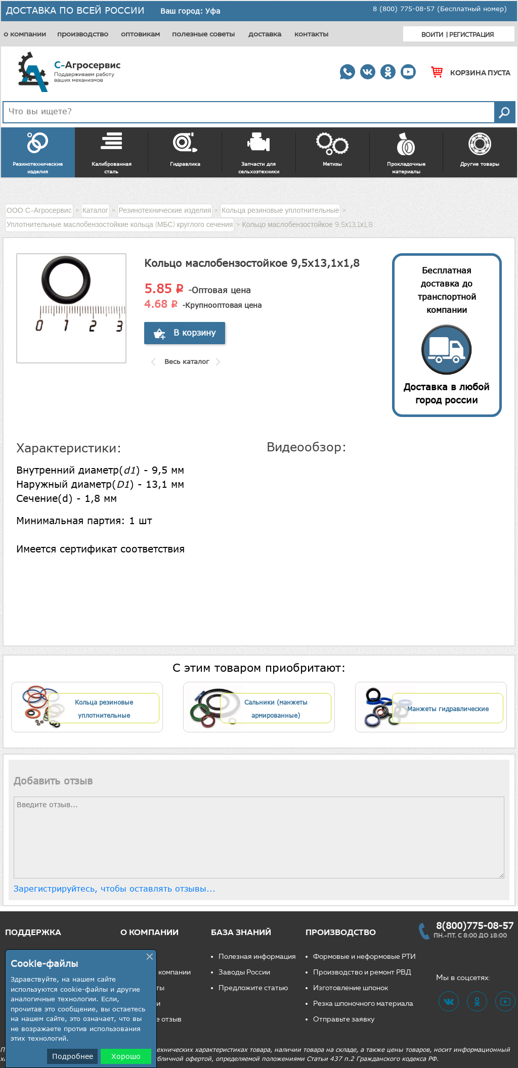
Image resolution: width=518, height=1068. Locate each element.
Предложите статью (253, 988)
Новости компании (159, 972)
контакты (311, 33)
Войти (432, 34)
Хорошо (126, 1056)
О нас (137, 956)
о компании (25, 33)
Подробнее (72, 1056)
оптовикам (140, 33)
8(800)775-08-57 (474, 925)
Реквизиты (146, 988)
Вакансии (144, 1003)
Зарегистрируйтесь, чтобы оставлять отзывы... (114, 888)
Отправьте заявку (344, 1019)
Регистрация (471, 34)
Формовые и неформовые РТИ (364, 956)
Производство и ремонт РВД (362, 972)
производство (82, 33)
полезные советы (203, 33)
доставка (264, 33)
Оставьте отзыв (155, 1019)
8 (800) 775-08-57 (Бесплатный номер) (440, 9)
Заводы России (244, 972)
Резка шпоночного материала (363, 1003)
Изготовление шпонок (350, 988)
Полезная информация (257, 956)
